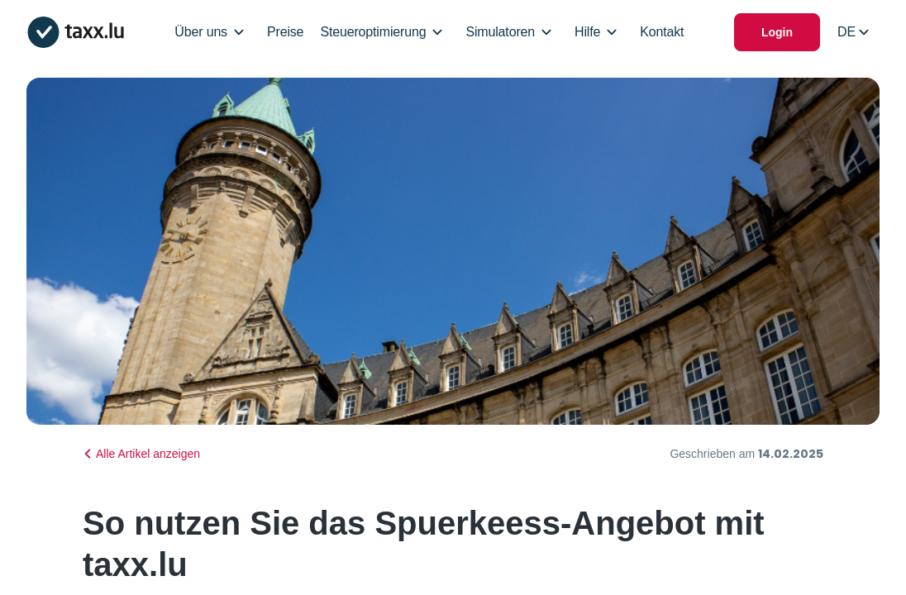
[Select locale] (853, 32)
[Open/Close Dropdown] (238, 32)
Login (777, 32)
